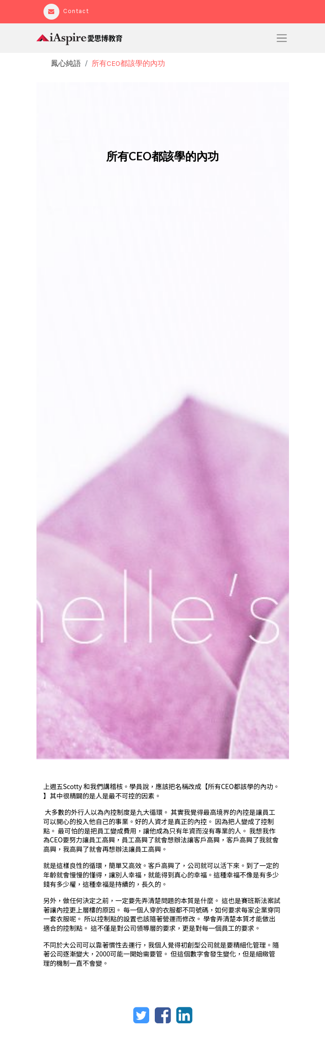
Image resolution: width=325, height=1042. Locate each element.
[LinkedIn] (184, 1015)
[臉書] (163, 1015)
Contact (66, 10)
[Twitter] (141, 1015)
